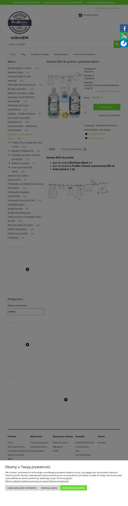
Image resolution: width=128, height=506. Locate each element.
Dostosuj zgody (49, 487)
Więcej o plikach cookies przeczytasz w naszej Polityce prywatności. (37, 481)
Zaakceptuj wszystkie (73, 487)
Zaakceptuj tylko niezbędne (21, 487)
